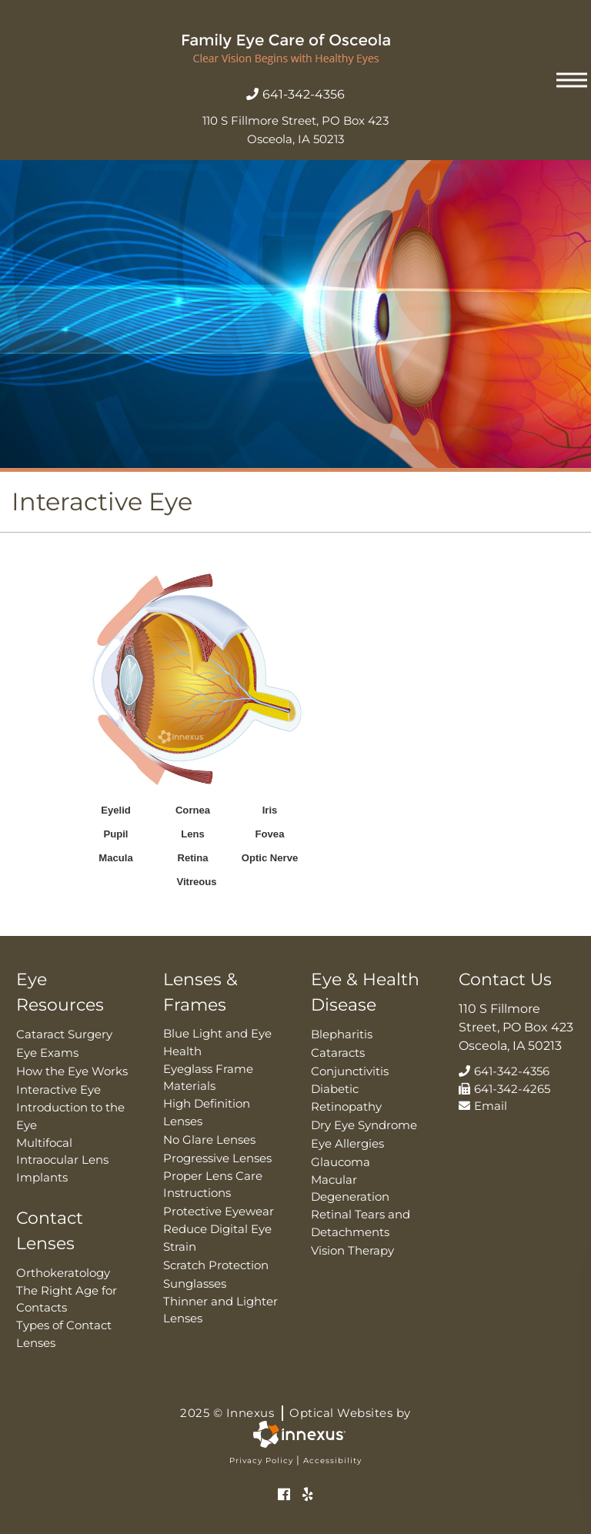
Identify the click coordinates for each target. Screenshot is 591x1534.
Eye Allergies (347, 1143)
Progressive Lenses (217, 1158)
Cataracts (338, 1052)
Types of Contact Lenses (64, 1334)
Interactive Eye (58, 1089)
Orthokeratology (63, 1272)
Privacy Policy (261, 1460)
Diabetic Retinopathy (346, 1097)
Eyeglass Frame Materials (208, 1077)
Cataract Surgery (64, 1034)
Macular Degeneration (350, 1188)
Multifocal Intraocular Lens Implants (62, 1160)
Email (483, 1105)
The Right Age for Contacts (66, 1299)
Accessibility (332, 1460)
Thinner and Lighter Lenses (220, 1310)
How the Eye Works (72, 1071)
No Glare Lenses (209, 1139)
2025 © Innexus (295, 1413)
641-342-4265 (504, 1088)
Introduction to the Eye (70, 1116)
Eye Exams (47, 1052)
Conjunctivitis (350, 1071)
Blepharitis (341, 1034)
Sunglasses (194, 1283)
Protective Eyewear (218, 1211)
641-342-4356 (295, 94)
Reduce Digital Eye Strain (217, 1238)
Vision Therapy (352, 1250)
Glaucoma (340, 1162)
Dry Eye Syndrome (364, 1125)
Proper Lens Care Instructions (212, 1184)
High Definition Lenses (206, 1112)
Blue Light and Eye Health (217, 1042)
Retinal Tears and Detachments (360, 1223)
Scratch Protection (216, 1265)
